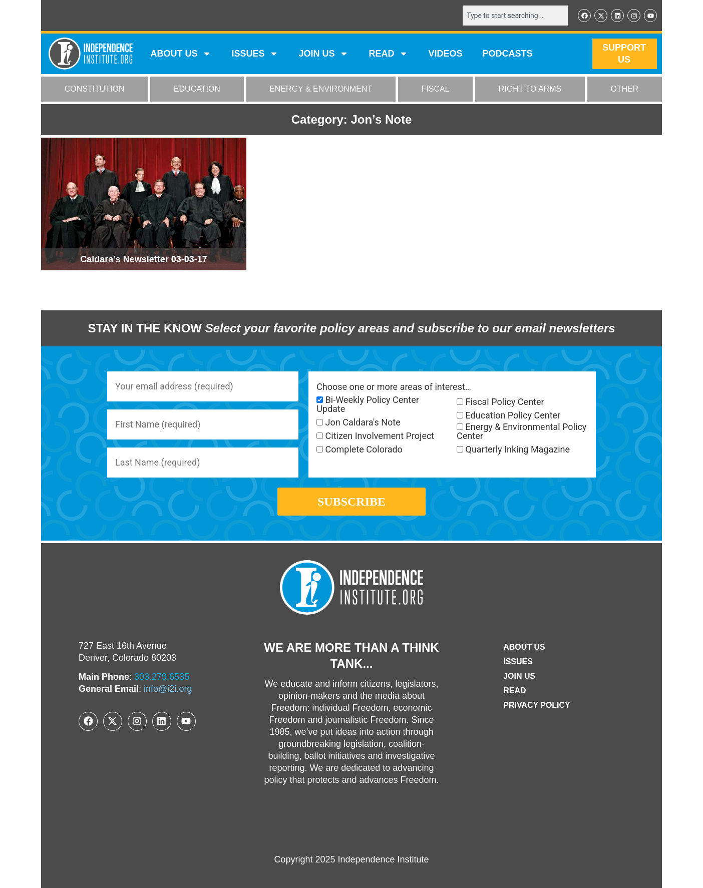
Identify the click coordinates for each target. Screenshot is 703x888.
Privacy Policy (536, 705)
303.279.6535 (161, 677)
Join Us (519, 676)
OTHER (624, 89)
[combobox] (515, 16)
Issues (254, 54)
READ (388, 54)
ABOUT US (180, 54)
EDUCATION (197, 89)
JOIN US (323, 54)
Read (514, 690)
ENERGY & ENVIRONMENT (320, 89)
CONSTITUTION (95, 89)
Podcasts (508, 54)
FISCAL (436, 89)
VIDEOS (445, 54)
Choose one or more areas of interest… (393, 386)
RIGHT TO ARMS (530, 89)
